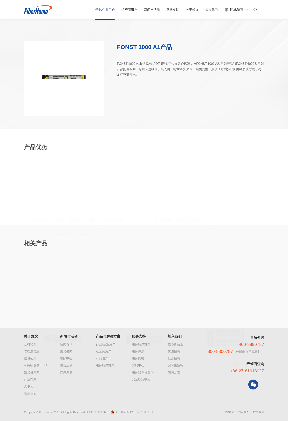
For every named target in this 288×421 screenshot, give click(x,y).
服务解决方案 (105, 365)
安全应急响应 (141, 379)
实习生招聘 (175, 365)
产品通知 (102, 358)
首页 (29, 31)
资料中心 (138, 365)
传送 (123, 31)
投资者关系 (32, 372)
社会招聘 (174, 358)
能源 (65, 31)
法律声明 (229, 412)
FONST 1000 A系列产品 (167, 31)
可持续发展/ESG (35, 365)
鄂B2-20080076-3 (97, 412)
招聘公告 (174, 372)
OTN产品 (138, 31)
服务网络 (138, 358)
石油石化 (80, 31)
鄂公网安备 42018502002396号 (134, 412)
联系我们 (30, 393)
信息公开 (30, 358)
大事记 (28, 386)
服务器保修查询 (143, 372)
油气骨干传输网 (103, 31)
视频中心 (66, 358)
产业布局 (30, 379)
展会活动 (66, 365)
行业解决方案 (47, 31)
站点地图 (243, 412)
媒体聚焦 (66, 372)
